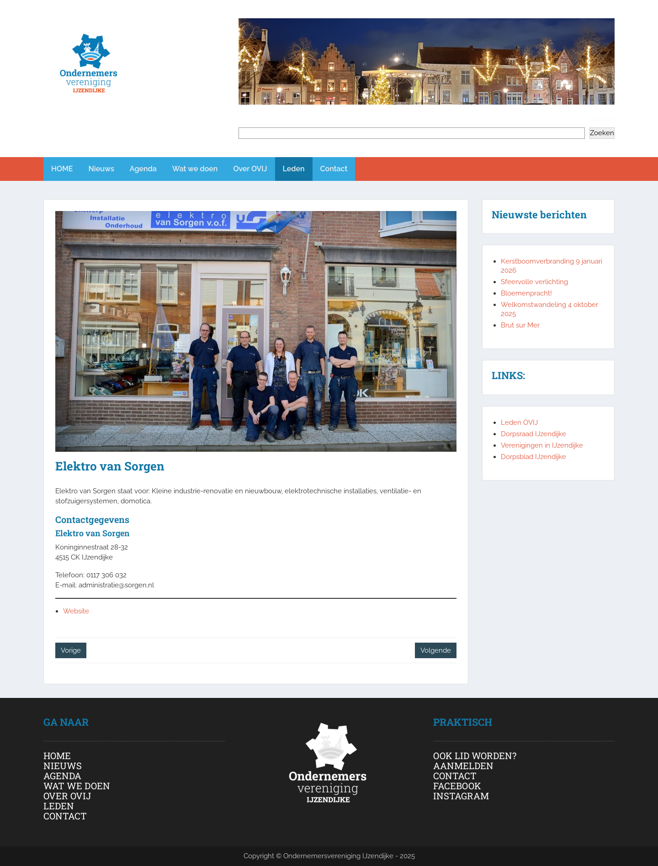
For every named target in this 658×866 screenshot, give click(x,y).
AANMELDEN (463, 765)
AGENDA (62, 776)
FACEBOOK (457, 786)
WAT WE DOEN (76, 786)
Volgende (435, 650)
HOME (62, 168)
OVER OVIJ (67, 796)
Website (76, 611)
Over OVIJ (250, 168)
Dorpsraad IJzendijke (533, 434)
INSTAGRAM (461, 796)
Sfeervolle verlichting (534, 282)
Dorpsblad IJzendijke (533, 457)
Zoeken (602, 119)
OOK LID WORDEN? (474, 755)
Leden (294, 168)
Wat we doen (195, 168)
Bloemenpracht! (526, 293)
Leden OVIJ (519, 422)
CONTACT (65, 816)
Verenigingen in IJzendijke (542, 445)
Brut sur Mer (520, 325)
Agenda (143, 168)
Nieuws (101, 168)
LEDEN (58, 806)
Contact (334, 168)
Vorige (71, 650)
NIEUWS (62, 765)
